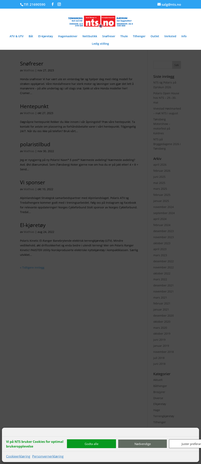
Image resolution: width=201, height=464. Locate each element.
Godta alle (91, 444)
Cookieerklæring (18, 456)
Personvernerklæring (48, 456)
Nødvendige (142, 444)
